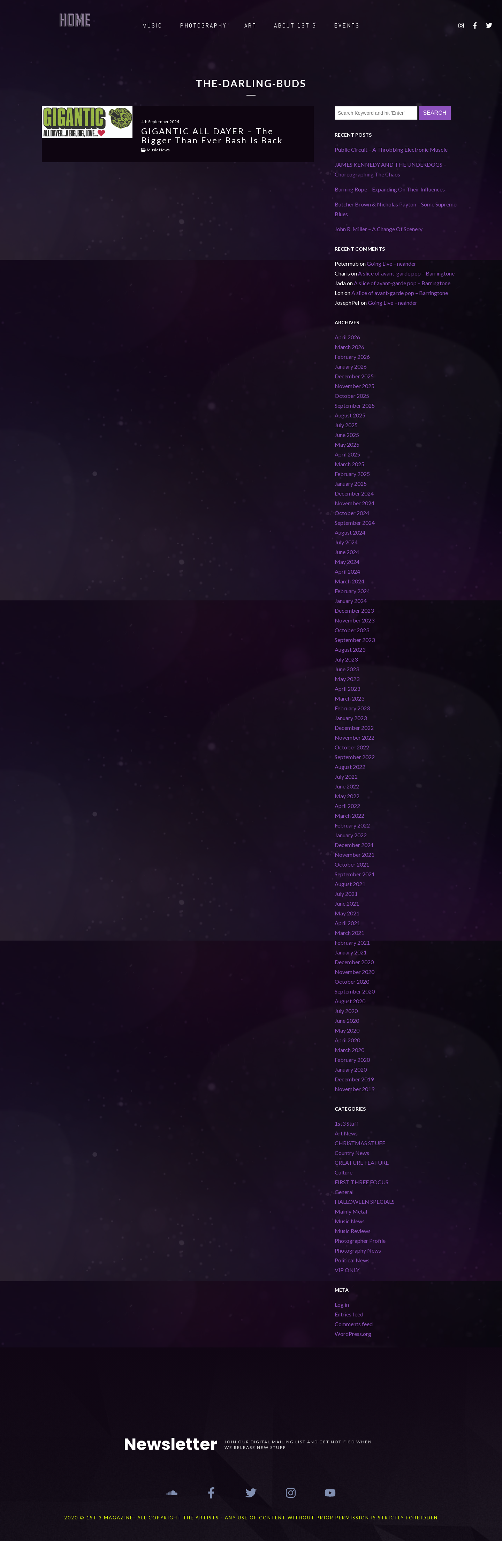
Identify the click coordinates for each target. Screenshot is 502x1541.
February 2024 (352, 591)
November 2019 (354, 1089)
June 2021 (347, 903)
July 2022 (346, 776)
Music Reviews (353, 1230)
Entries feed (349, 1314)
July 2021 (346, 893)
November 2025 (354, 386)
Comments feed (354, 1324)
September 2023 (355, 639)
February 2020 (352, 1059)
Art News (346, 1133)
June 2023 (347, 669)
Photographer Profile (360, 1240)
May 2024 (347, 561)
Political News (352, 1260)
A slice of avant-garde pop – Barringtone (406, 273)
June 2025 (347, 434)
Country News (352, 1152)
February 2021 (352, 942)
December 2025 (354, 376)
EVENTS (347, 25)
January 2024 (351, 600)
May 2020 (347, 1030)
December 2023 (354, 610)
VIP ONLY (347, 1270)
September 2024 (355, 522)
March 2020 (349, 1050)
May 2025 (347, 444)
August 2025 (350, 415)
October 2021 (352, 864)
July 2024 (346, 542)
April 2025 (347, 454)
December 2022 (354, 727)
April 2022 (347, 805)
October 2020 (352, 981)
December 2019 (354, 1079)
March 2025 (349, 464)
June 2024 (347, 552)
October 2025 (352, 395)
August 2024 (350, 532)
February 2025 (352, 473)
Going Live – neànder (391, 263)
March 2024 (349, 581)
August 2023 (350, 649)
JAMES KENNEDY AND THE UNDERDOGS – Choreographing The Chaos (390, 169)
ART (250, 25)
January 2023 (351, 718)
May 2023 (347, 678)
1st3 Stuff (346, 1123)
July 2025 (346, 425)
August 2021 (350, 884)
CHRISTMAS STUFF (360, 1143)
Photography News (358, 1250)
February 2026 (352, 356)
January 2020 (351, 1069)
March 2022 (349, 815)
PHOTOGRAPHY (203, 25)
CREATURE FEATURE (362, 1162)
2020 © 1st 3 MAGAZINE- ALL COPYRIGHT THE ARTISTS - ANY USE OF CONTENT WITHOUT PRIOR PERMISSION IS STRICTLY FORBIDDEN (251, 1517)
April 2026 (347, 337)
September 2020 (355, 991)
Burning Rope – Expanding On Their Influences (390, 189)
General (344, 1191)
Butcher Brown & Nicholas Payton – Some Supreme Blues (395, 209)
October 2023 (352, 630)
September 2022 (355, 757)
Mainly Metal (351, 1211)
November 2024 (354, 503)
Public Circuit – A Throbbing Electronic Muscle (391, 149)
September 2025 (355, 405)
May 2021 (347, 913)
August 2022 (350, 766)
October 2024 (352, 512)
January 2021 (351, 952)
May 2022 (347, 796)
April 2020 (347, 1040)
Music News (350, 1221)
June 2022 (347, 786)
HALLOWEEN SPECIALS (365, 1201)
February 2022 (352, 825)
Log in (342, 1304)
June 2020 (347, 1020)
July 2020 (346, 1010)
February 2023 (352, 708)
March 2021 (349, 932)
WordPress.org (353, 1333)
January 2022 (351, 835)
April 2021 (347, 923)
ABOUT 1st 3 (295, 25)
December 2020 (354, 962)
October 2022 (352, 747)
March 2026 (349, 346)
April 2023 (347, 688)
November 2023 (354, 620)
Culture (343, 1172)
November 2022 (354, 737)
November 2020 (354, 971)
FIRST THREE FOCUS (361, 1182)
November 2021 (354, 854)
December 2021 (354, 844)
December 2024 (354, 493)
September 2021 (355, 874)
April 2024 (347, 571)
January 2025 (351, 483)
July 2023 (346, 659)
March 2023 (349, 698)
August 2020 (350, 1001)
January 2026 (351, 366)
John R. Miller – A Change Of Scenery (379, 229)
